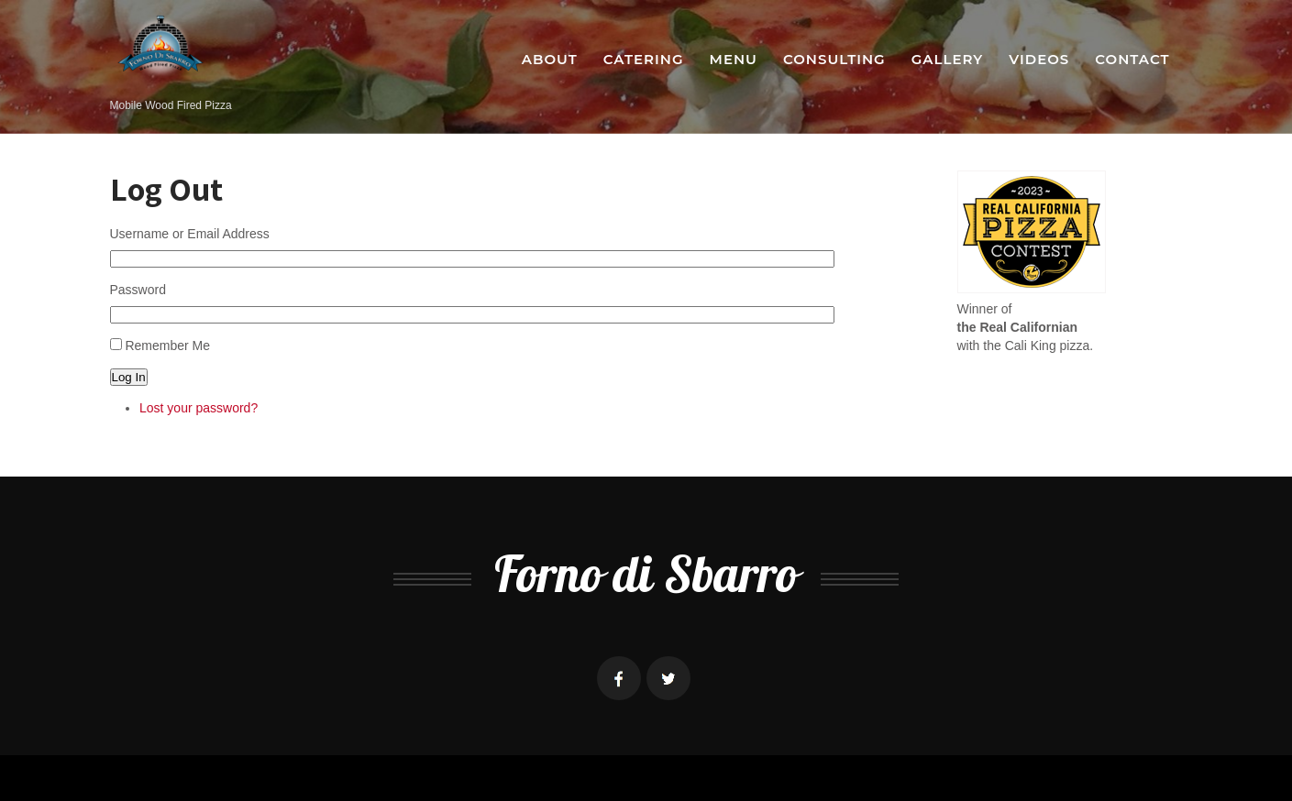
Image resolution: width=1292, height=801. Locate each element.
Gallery (947, 59)
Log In (129, 377)
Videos (1039, 59)
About (550, 59)
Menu (733, 59)
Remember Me (167, 345)
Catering (643, 59)
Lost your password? (198, 407)
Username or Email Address (190, 233)
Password (138, 289)
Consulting (834, 59)
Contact (1132, 59)
